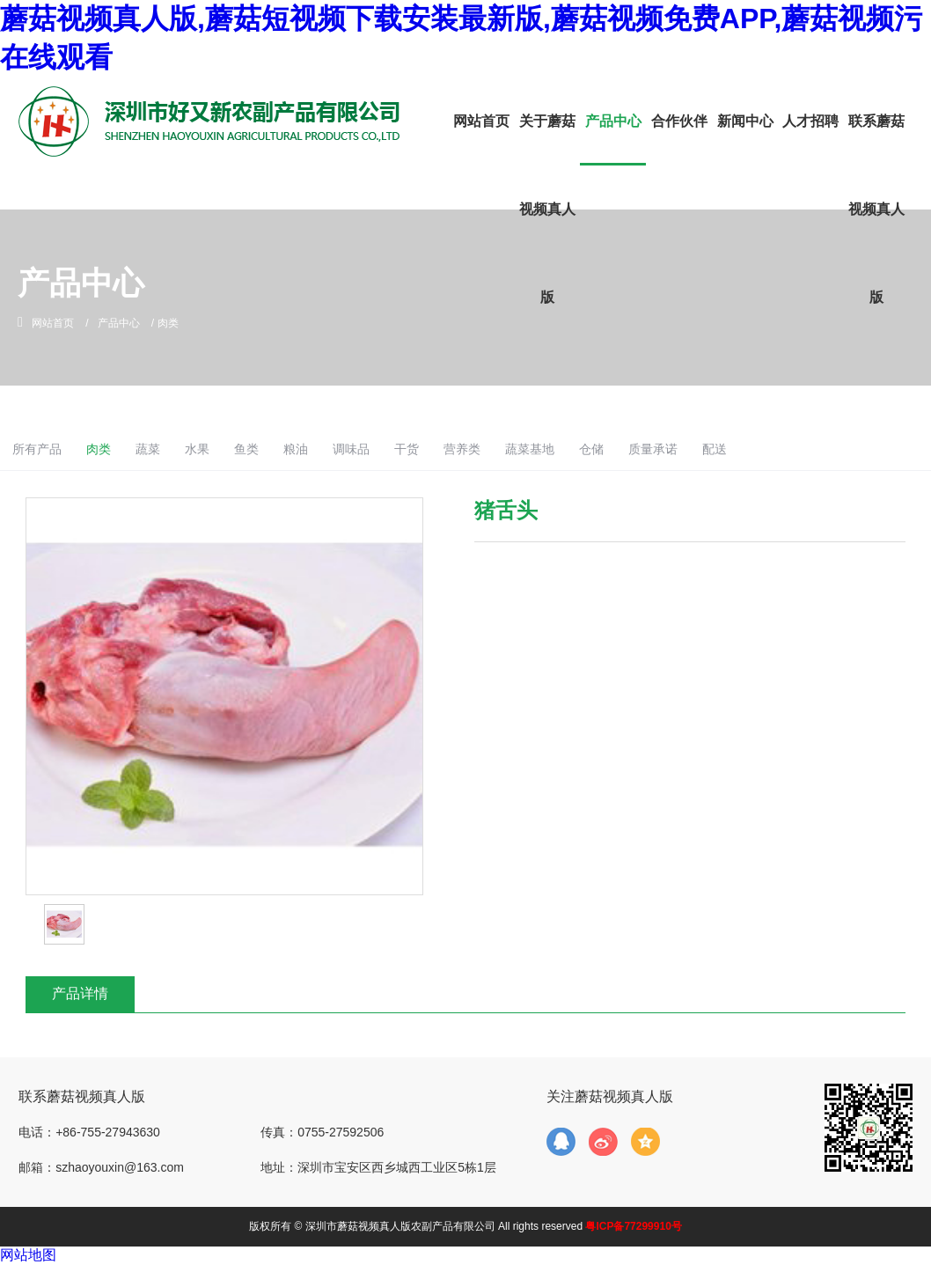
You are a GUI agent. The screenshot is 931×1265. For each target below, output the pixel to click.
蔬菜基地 (637, 449)
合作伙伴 (679, 121)
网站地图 (28, 1254)
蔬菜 (228, 449)
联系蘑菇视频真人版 (876, 209)
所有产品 (109, 449)
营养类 (565, 449)
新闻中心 (745, 121)
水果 (281, 449)
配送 (834, 449)
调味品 (447, 449)
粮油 (388, 449)
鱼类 (334, 449)
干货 (506, 449)
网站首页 (481, 121)
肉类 (175, 449)
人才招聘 (810, 121)
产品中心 (613, 121)
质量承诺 (768, 449)
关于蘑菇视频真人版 (547, 209)
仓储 (703, 449)
